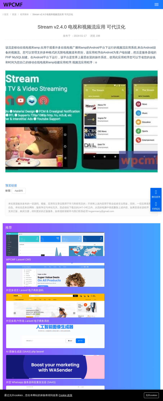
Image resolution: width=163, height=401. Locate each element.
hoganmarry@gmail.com (78, 367)
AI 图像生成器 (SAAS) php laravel (25, 288)
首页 (6, 14)
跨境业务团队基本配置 (21, 326)
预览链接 (11, 185)
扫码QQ (156, 205)
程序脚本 (24, 14)
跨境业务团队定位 (19, 319)
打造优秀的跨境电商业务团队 (98, 333)
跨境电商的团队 (17, 333)
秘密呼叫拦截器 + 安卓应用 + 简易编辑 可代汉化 (117, 299)
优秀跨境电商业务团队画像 (97, 326)
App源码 (19, 190)
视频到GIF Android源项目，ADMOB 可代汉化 (34, 348)
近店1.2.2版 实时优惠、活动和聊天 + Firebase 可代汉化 (46, 299)
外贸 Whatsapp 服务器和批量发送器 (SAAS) (80, 288)
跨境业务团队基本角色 (94, 319)
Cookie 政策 (65, 395)
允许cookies (150, 395)
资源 (14, 14)
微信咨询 (156, 193)
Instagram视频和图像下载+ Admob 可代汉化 (107, 348)
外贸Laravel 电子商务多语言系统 (125, 288)
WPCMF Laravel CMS (19, 259)
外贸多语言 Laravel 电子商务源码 (75, 259)
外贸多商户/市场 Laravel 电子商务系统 (128, 259)
